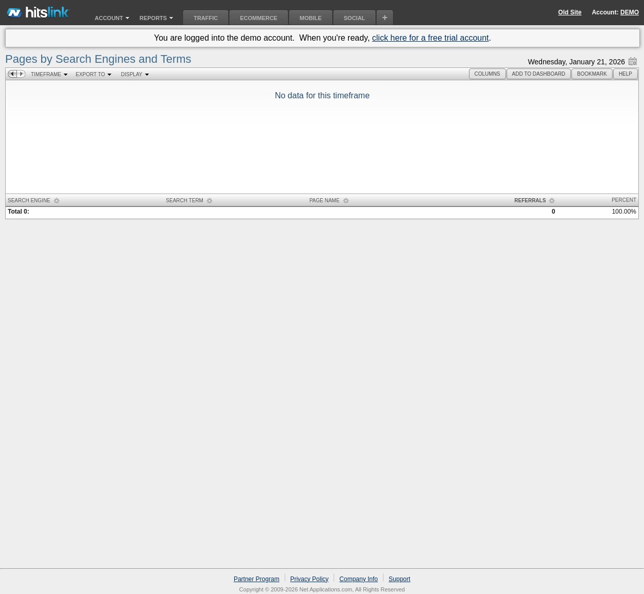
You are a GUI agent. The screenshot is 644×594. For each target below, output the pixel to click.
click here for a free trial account (430, 37)
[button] (487, 73)
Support (399, 579)
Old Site (569, 12)
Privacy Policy (309, 579)
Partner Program (257, 579)
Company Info (358, 579)
